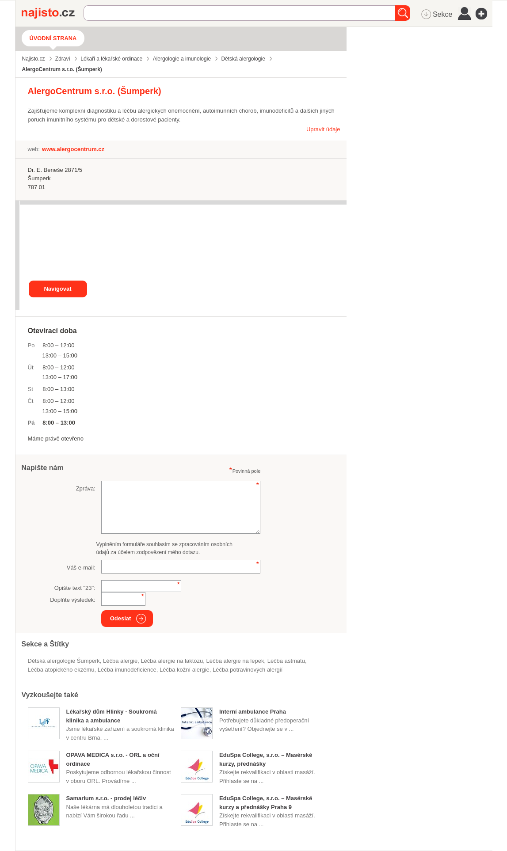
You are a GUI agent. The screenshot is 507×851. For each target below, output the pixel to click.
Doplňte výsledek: (72, 599)
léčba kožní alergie (185, 669)
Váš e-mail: (81, 567)
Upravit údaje (323, 129)
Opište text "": (74, 588)
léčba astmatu (286, 660)
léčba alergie (120, 660)
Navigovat (57, 288)
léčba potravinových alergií (247, 669)
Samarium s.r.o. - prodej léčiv (106, 798)
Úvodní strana (53, 38)
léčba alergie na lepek (235, 660)
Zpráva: (85, 488)
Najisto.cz (53, 13)
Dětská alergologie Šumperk (64, 660)
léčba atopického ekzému (61, 669)
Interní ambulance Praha (252, 711)
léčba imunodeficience (127, 669)
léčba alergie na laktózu (172, 660)
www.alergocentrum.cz (73, 149)
